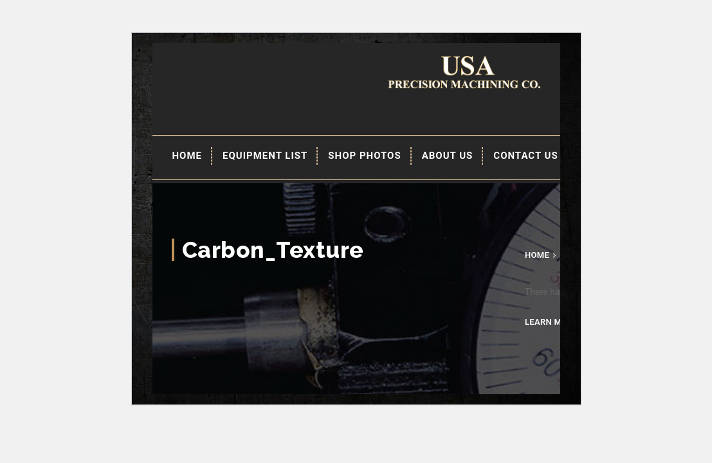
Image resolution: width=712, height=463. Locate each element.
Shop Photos (364, 155)
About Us (447, 155)
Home (187, 155)
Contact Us (525, 155)
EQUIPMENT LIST (265, 155)
